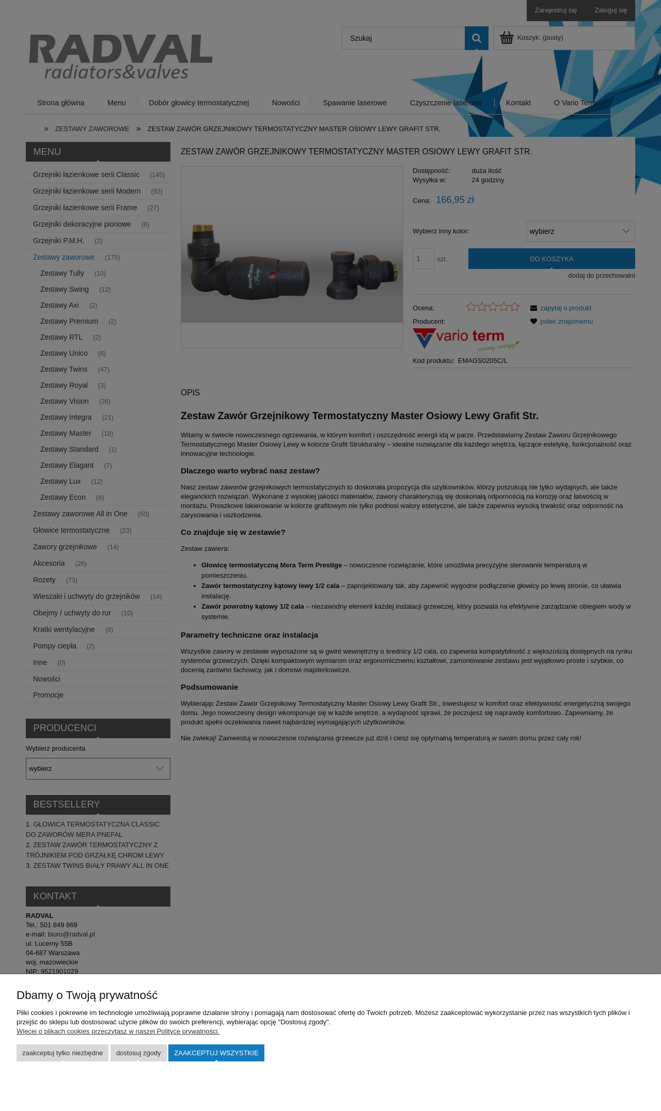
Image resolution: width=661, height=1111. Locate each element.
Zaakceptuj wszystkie (216, 1053)
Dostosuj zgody (138, 1053)
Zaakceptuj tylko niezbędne (62, 1053)
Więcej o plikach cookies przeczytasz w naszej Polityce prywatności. (118, 1031)
